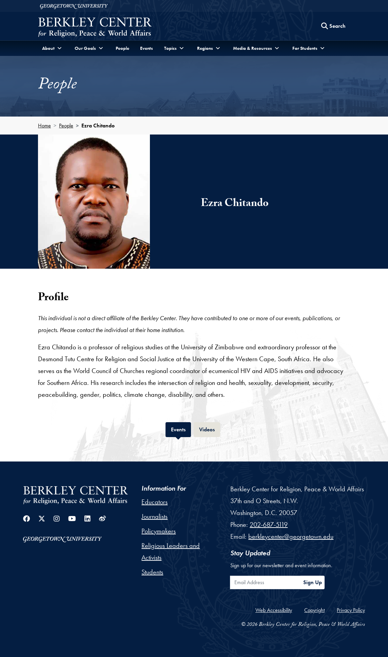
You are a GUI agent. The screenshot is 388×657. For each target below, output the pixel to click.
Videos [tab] (209, 429)
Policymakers (158, 531)
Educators (154, 501)
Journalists (154, 516)
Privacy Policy (351, 610)
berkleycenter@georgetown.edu (290, 536)
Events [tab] (181, 429)
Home (44, 125)
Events (146, 48)
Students (152, 572)
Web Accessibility (273, 610)
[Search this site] (333, 26)
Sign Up (312, 582)
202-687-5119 (269, 524)
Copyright (314, 610)
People (122, 48)
